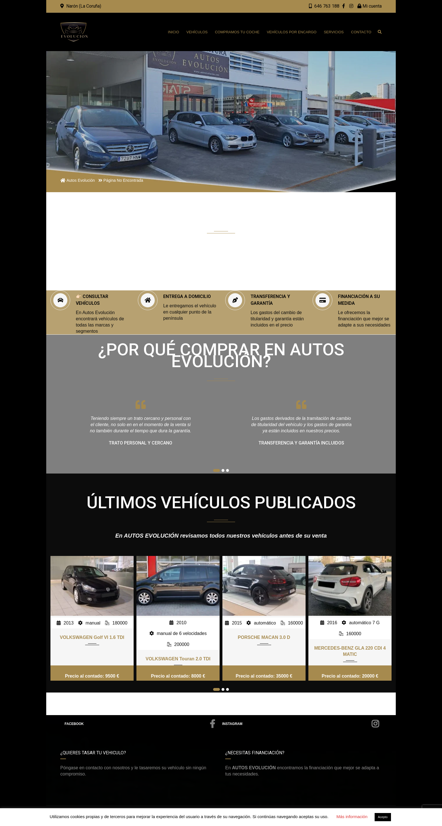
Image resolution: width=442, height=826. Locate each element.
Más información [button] (351, 816)
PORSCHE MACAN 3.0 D (264, 637)
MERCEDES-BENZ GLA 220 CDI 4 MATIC (350, 651)
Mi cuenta (369, 6)
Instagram (300, 723)
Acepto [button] (383, 817)
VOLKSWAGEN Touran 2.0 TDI (178, 658)
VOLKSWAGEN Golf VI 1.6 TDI (92, 637)
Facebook (140, 723)
